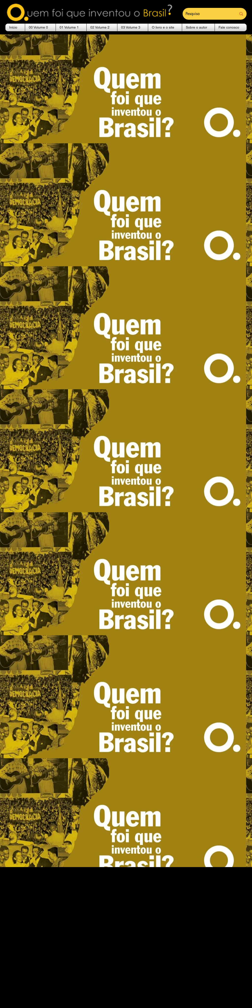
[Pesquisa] (207, 14)
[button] (40, 27)
